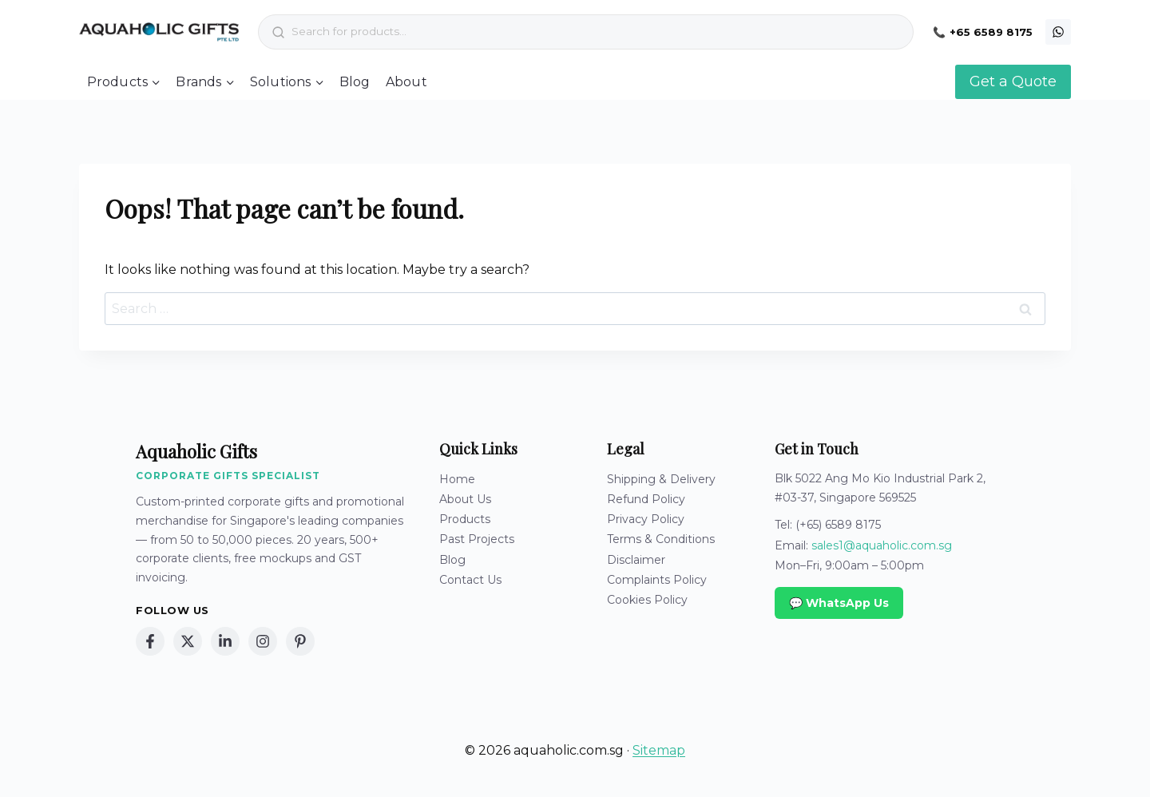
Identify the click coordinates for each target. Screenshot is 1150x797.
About (406, 81)
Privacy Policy (645, 519)
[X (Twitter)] (187, 641)
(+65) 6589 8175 (838, 524)
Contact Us (470, 580)
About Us (465, 499)
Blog (355, 81)
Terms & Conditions (661, 539)
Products (464, 519)
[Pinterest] (300, 641)
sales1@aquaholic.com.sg (881, 545)
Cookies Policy (647, 600)
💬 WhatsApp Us (839, 603)
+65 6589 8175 (991, 32)
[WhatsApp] (1058, 32)
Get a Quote (1013, 81)
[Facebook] (150, 641)
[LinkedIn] (225, 641)
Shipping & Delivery (661, 479)
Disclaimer (636, 560)
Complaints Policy (657, 580)
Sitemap (658, 750)
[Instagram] (262, 641)
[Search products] (599, 32)
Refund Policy (646, 499)
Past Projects (476, 539)
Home (457, 479)
